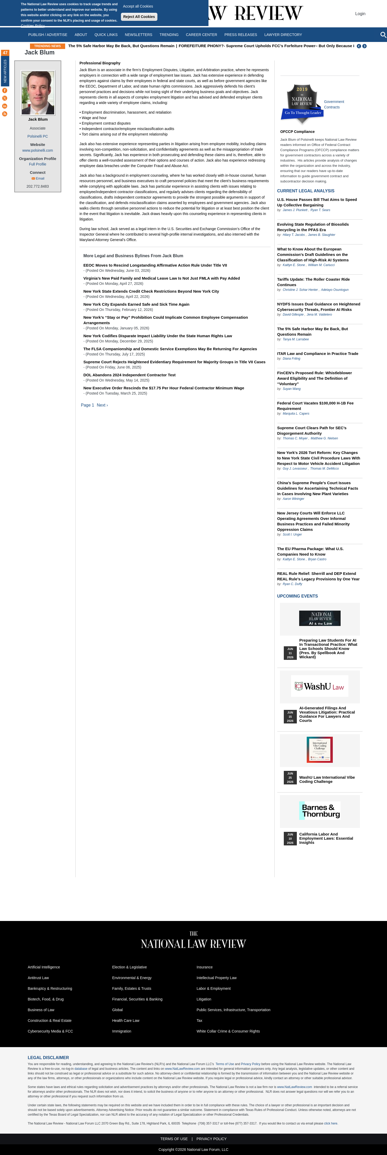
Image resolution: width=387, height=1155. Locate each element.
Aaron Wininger (293, 499)
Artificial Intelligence (44, 967)
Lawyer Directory (283, 35)
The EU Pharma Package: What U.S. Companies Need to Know (310, 551)
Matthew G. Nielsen (324, 438)
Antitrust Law (38, 978)
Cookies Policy (33, 26)
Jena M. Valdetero (319, 314)
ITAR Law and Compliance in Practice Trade (317, 353)
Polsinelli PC (37, 136)
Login (360, 13)
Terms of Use (225, 1064)
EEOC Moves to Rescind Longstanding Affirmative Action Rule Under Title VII (155, 265)
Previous (359, 46)
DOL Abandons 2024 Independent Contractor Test (129, 375)
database (81, 1069)
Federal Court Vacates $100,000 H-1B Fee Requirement (315, 406)
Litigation (204, 999)
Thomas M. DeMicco (324, 468)
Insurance (205, 967)
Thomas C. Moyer (295, 438)
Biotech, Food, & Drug (46, 999)
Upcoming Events (297, 596)
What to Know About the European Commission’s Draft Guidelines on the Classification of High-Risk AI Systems (313, 254)
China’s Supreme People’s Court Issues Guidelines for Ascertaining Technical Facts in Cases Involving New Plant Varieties (317, 488)
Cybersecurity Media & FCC (50, 1031)
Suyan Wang (292, 389)
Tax (199, 1020)
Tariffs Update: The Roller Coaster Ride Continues (313, 282)
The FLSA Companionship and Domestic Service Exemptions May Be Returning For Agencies (170, 349)
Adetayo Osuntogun (335, 290)
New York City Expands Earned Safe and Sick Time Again (136, 304)
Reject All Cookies (139, 17)
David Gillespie (293, 314)
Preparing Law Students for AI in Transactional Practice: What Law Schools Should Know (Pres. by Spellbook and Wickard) (328, 648)
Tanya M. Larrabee (296, 339)
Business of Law (41, 1010)
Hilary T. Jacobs (294, 235)
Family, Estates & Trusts (131, 988)
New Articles (5, 71)
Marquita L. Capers (296, 413)
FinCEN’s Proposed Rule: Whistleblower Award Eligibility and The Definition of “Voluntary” (314, 378)
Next (365, 46)
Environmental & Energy (132, 978)
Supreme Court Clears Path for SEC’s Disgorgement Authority (312, 430)
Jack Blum (38, 119)
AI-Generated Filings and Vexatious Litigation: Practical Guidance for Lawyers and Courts (327, 714)
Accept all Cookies (138, 6)
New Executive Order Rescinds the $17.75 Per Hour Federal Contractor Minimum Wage (163, 388)
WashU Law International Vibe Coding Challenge (327, 779)
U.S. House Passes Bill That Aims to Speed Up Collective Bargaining (317, 202)
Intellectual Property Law (217, 978)
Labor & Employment (214, 988)
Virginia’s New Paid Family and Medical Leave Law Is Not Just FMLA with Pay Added (161, 278)
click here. (331, 1123)
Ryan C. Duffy (292, 584)
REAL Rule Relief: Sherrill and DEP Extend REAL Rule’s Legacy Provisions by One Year (318, 576)
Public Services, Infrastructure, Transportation (234, 1010)
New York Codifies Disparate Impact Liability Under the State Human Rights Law (157, 336)
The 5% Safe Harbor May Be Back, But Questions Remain (139, 46)
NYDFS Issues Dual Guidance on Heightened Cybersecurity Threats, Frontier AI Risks (318, 307)
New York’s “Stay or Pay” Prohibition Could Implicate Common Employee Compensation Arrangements (165, 320)
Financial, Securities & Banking (137, 999)
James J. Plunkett (295, 210)
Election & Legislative (129, 967)
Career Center (201, 35)
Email (40, 178)
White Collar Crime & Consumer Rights (228, 1031)
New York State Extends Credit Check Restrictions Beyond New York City (151, 291)
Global (117, 1010)
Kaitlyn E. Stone (294, 265)
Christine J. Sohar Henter (300, 290)
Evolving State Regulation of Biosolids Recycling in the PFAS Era (313, 227)
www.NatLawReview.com (182, 1069)
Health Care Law (125, 1020)
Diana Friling (291, 358)
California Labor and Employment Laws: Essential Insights (326, 838)
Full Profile (37, 164)
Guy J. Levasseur (295, 468)
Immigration (121, 1031)
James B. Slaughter (321, 235)
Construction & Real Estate (50, 1020)
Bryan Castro (317, 559)
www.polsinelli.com (37, 150)
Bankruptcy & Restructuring (50, 988)
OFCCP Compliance (297, 132)
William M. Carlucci (321, 265)
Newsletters (138, 35)
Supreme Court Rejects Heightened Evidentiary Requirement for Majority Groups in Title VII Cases (174, 362)
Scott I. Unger (292, 534)
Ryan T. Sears (320, 210)
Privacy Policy (251, 1064)
